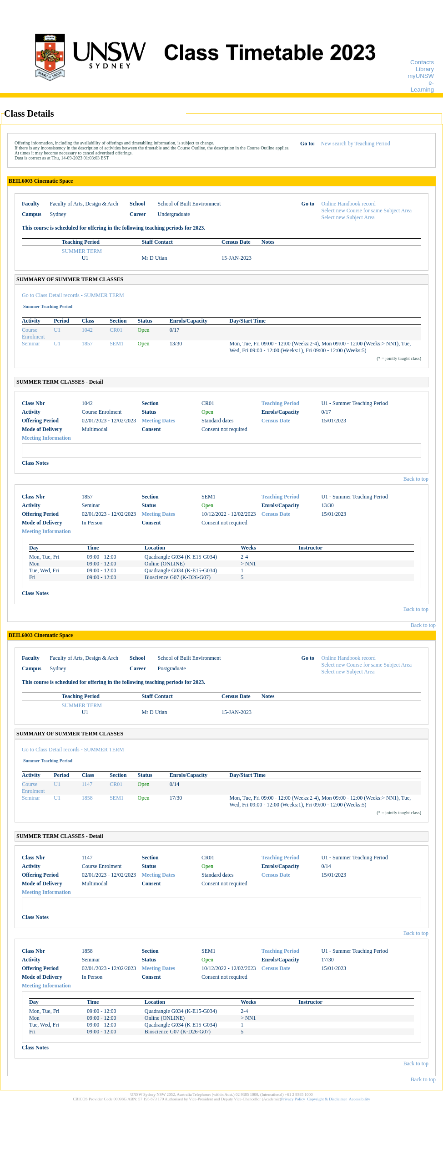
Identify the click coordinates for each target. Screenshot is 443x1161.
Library (425, 69)
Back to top (415, 479)
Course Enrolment (33, 333)
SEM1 (117, 343)
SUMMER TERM (82, 251)
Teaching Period (280, 403)
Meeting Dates (158, 420)
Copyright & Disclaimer (327, 1099)
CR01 (116, 330)
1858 (87, 798)
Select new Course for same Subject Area (367, 210)
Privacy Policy (293, 1099)
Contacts (422, 62)
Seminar (31, 343)
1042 (87, 330)
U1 (57, 330)
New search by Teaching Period (355, 143)
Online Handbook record (349, 203)
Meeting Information (46, 438)
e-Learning (422, 86)
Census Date (276, 420)
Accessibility (359, 1099)
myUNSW (421, 75)
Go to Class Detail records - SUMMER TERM (73, 295)
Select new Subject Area (348, 217)
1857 (87, 343)
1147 (87, 784)
